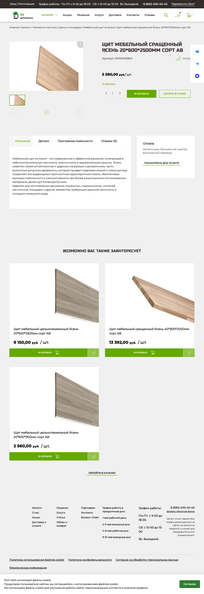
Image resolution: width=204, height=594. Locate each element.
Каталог (26, 27)
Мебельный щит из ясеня (99, 27)
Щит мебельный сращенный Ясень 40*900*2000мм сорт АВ (149, 331)
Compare (188, 58)
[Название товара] (54, 293)
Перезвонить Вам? (183, 4)
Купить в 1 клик (175, 93)
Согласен (189, 584)
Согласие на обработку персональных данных (147, 559)
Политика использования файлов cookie (36, 559)
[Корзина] (189, 15)
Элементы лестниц (44, 27)
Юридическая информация (28, 567)
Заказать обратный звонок (181, 511)
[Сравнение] (177, 15)
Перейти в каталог (102, 473)
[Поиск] (166, 15)
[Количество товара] (112, 93)
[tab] (21, 141)
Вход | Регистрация (21, 4)
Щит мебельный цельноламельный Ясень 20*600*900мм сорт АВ (46, 435)
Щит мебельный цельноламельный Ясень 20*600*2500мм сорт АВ (46, 331)
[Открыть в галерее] (46, 66)
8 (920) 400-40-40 (155, 4)
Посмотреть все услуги (161, 163)
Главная (14, 27)
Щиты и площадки (69, 27)
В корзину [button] (45, 352)
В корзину (141, 93)
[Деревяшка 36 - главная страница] (21, 15)
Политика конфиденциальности (90, 559)
